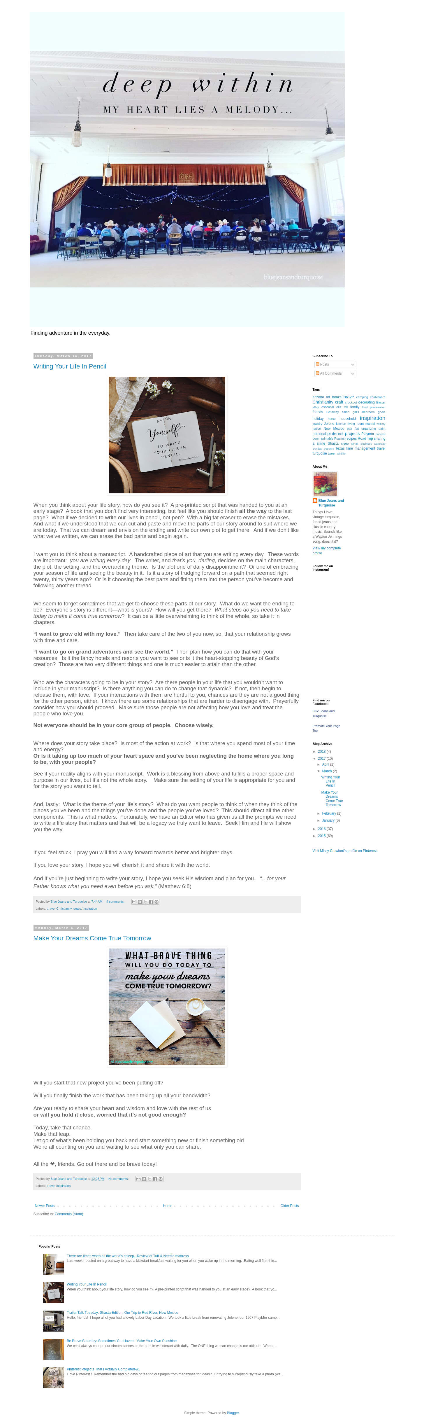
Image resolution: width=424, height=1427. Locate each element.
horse (332, 418)
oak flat (353, 428)
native (317, 428)
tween (332, 453)
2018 (322, 752)
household (348, 419)
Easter (380, 402)
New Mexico (333, 429)
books (337, 397)
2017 (322, 759)
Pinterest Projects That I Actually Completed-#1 (103, 1369)
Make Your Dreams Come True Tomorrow (92, 938)
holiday (318, 419)
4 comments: (115, 901)
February (329, 813)
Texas (339, 448)
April (326, 764)
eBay (316, 407)
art (328, 397)
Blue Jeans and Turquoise (331, 503)
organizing (368, 428)
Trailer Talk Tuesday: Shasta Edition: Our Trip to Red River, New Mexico (122, 1313)
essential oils (331, 407)
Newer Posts (45, 1206)
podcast (381, 434)
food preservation (374, 407)
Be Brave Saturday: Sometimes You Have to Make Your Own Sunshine (122, 1341)
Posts (322, 364)
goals (77, 908)
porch (317, 438)
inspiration (90, 908)
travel (381, 448)
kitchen (341, 423)
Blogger (233, 1413)
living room (356, 423)
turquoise (320, 453)
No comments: (119, 1178)
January (328, 820)
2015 (322, 836)
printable (327, 438)
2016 (322, 829)
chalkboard (378, 397)
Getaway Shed (337, 412)
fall (346, 407)
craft (339, 402)
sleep (345, 443)
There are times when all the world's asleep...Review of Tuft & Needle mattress (128, 1256)
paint (382, 428)
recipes (351, 438)
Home (167, 1206)
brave (50, 908)
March (327, 771)
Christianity (64, 908)
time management (360, 448)
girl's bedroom (364, 412)
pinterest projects (343, 433)
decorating (366, 402)
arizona (318, 397)
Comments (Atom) (69, 1214)
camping (362, 397)
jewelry (318, 423)
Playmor (367, 434)
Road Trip (365, 438)
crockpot (351, 402)
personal (319, 434)
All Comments (329, 373)
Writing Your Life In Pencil (70, 366)
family (354, 407)
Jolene (329, 424)
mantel (370, 423)
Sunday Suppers (323, 448)
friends (318, 412)
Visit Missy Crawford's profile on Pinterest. (345, 851)
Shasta (333, 443)
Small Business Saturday (368, 443)
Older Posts (290, 1206)
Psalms (339, 438)
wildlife (341, 453)
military (381, 423)
